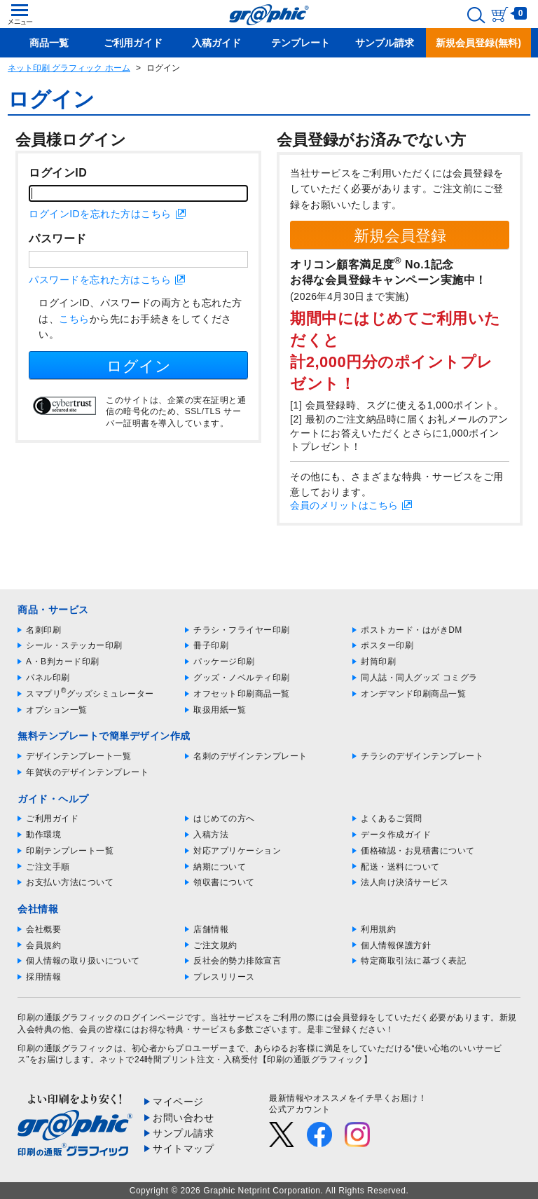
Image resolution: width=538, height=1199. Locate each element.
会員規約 (43, 945)
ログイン (138, 366)
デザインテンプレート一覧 (78, 756)
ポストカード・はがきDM (411, 630)
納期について (219, 867)
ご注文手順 (48, 867)
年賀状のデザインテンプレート (87, 772)
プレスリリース (224, 977)
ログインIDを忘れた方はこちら (100, 213)
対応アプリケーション (237, 851)
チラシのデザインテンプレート (422, 756)
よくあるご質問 (391, 818)
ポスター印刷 (387, 645)
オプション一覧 (57, 710)
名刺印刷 (43, 630)
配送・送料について (400, 867)
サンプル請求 (183, 1133)
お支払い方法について (69, 882)
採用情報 (43, 977)
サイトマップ (183, 1148)
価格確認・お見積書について (418, 851)
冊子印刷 (210, 645)
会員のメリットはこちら (344, 505)
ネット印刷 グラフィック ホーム (69, 68)
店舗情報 (210, 929)
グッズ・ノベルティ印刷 (241, 678)
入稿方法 (210, 835)
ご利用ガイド (52, 818)
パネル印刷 (48, 678)
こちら (74, 318)
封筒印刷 (378, 661)
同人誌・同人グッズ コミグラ (419, 678)
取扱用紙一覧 (219, 710)
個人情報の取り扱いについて (83, 961)
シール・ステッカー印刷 (74, 645)
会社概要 (43, 929)
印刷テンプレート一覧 (69, 851)
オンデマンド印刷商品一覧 (413, 694)
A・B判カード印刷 (62, 661)
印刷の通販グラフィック (66, 1048)
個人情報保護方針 (396, 945)
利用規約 (378, 929)
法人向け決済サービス (404, 882)
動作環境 (43, 835)
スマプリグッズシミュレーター (90, 694)
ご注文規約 (215, 945)
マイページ (178, 1101)
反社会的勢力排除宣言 (237, 961)
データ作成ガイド (396, 835)
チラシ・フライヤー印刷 (241, 630)
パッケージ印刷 (224, 661)
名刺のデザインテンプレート (250, 756)
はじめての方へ (224, 818)
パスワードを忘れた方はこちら (100, 279)
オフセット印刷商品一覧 (241, 694)
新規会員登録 (400, 236)
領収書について (224, 882)
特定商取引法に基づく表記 (413, 961)
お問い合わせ (183, 1117)
